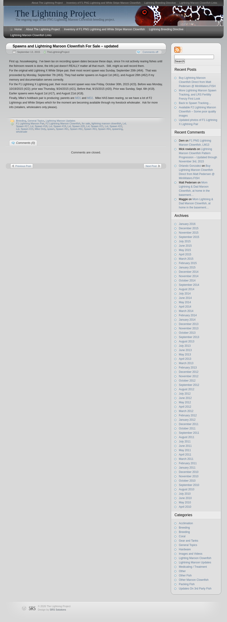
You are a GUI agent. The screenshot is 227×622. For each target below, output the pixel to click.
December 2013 (188, 324)
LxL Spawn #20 (76, 126)
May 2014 (185, 302)
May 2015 (185, 250)
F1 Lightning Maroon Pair (30, 123)
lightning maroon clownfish (106, 123)
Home (18, 29)
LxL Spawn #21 (94, 126)
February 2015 (188, 263)
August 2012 (186, 389)
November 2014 (188, 276)
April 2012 (185, 406)
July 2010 (185, 493)
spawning (117, 129)
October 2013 (187, 332)
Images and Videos (190, 553)
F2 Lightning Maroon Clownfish (63, 123)
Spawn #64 (104, 129)
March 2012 (186, 411)
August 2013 (186, 341)
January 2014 (187, 319)
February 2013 (188, 367)
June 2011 (185, 445)
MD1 (78, 98)
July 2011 (185, 441)
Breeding (184, 527)
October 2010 (187, 480)
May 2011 (185, 450)
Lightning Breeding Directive (160, 2)
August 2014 (186, 289)
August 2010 (186, 489)
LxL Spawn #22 (113, 126)
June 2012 (185, 398)
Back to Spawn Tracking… (195, 103)
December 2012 (188, 372)
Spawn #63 (90, 129)
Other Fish (185, 575)
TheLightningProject (58, 52)
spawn (51, 129)
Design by (52, 609)
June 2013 (185, 350)
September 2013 (189, 337)
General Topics (188, 545)
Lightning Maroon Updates (195, 562)
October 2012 (187, 380)
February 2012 (188, 415)
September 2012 (189, 385)
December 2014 (188, 271)
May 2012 (185, 402)
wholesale (21, 131)
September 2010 (189, 485)
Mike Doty (40, 129)
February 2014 (188, 315)
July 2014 (185, 293)
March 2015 (186, 258)
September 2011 (189, 432)
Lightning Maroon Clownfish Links (198, 2)
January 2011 (187, 467)
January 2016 (187, 224)
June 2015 (185, 245)
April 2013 (185, 358)
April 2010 (185, 506)
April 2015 (185, 254)
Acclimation (186, 523)
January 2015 (187, 267)
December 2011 (188, 424)
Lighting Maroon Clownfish (195, 558)
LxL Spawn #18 (38, 126)
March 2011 (186, 459)
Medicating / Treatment (193, 566)
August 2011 (186, 437)
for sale (86, 123)
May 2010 (185, 502)
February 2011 (188, 463)
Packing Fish (187, 584)
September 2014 (189, 284)
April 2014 (185, 306)
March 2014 (186, 311)
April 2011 (185, 454)
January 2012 (187, 419)
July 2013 (185, 345)
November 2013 (188, 328)
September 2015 (189, 237)
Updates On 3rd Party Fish (195, 588)
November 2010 (188, 476)
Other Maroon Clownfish (193, 579)
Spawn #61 (62, 129)
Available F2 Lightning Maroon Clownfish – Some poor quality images (197, 111)
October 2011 (187, 428)
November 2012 (188, 376)
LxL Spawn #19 (57, 126)
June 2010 (185, 498)
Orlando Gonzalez (190, 165)
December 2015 (188, 228)
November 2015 (188, 232)
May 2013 (185, 354)
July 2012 (185, 393)
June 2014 (185, 298)
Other (182, 571)
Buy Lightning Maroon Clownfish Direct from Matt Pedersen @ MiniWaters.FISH (197, 82)
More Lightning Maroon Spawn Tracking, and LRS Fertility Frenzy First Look (197, 94)
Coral (182, 536)
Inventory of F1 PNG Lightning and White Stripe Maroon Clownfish (103, 2)
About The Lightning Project (47, 2)
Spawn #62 (76, 129)
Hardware (185, 549)
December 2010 (188, 472)
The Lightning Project (55, 13)
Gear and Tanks (188, 540)
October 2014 (187, 280)
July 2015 (185, 241)
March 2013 (186, 363)
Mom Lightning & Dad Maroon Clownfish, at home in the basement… (196, 203)
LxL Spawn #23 (24, 129)
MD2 (90, 98)
